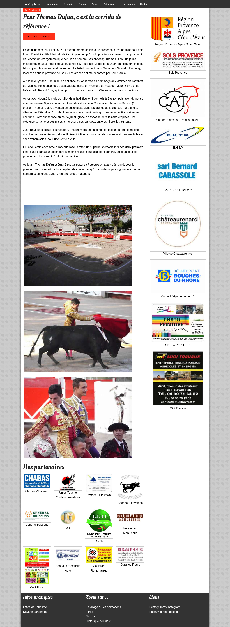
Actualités (109, 4)
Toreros (90, 616)
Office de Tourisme (35, 607)
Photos (82, 4)
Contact (144, 4)
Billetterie (68, 4)
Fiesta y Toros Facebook (164, 611)
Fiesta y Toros (31, 4)
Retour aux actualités (39, 36)
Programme (52, 4)
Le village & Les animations (103, 607)
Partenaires (129, 4)
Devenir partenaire (35, 611)
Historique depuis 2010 (100, 621)
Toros (89, 611)
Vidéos (94, 4)
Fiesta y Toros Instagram (164, 607)
